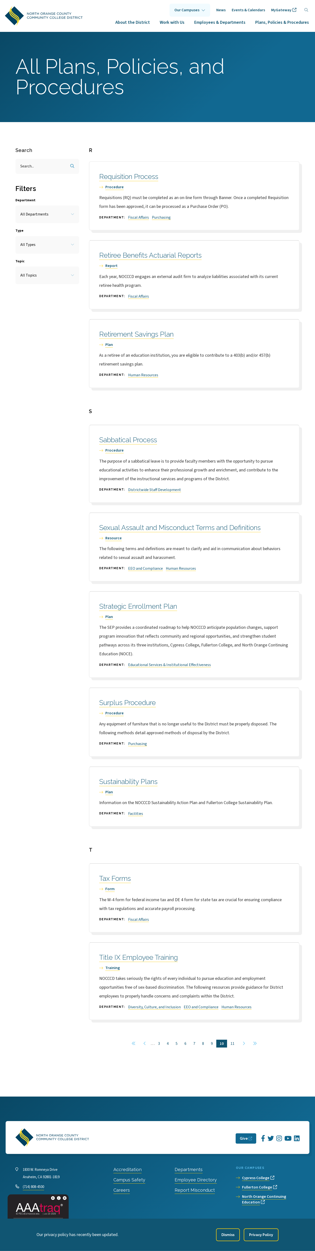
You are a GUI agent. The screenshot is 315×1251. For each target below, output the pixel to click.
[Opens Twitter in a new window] (270, 1138)
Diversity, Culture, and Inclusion (154, 1007)
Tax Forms (115, 878)
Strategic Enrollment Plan (138, 606)
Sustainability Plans (128, 782)
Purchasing (161, 217)
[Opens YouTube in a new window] (287, 1138)
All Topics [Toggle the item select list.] (28, 275)
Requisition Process (128, 177)
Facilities (135, 813)
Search (23, 150)
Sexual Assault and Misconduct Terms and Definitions (180, 528)
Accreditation (127, 1169)
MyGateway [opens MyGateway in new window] (281, 10)
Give (244, 1138)
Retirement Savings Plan (136, 334)
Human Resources (143, 375)
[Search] (306, 10)
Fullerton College (257, 1187)
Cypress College (255, 1178)
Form (110, 889)
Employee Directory (196, 1179)
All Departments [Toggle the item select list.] (34, 214)
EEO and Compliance (145, 568)
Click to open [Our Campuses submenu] (190, 10)
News (221, 10)
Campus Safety (129, 1179)
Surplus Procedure (127, 703)
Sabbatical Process (128, 440)
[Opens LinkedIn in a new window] (297, 1138)
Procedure (114, 187)
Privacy (111, 1223)
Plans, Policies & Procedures (282, 22)
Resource (113, 538)
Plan (109, 344)
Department (25, 200)
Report (111, 265)
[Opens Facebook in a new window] (263, 1138)
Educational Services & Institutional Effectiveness (169, 665)
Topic (19, 261)
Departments (189, 1169)
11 (234, 1043)
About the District (132, 22)
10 (223, 1043)
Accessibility (134, 1223)
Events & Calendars (248, 10)
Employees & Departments (219, 22)
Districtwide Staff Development (154, 490)
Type (19, 230)
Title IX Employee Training (138, 957)
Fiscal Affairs (138, 217)
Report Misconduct (195, 1190)
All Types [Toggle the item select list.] (28, 244)
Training (112, 968)
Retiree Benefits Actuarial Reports (150, 255)
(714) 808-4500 (33, 1186)
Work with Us (172, 22)
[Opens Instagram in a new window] (279, 1138)
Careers (121, 1190)
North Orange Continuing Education (264, 1199)
